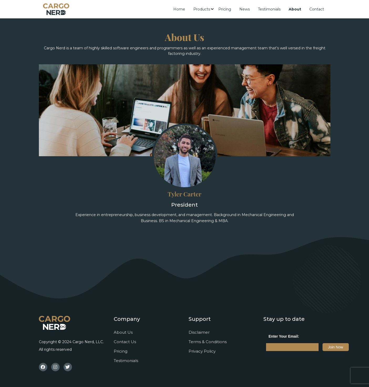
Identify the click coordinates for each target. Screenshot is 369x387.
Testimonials (269, 9)
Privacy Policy (202, 351)
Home (179, 9)
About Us (123, 332)
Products (201, 9)
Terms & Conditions (208, 341)
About (295, 9)
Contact (316, 9)
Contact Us (125, 341)
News (244, 9)
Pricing (224, 9)
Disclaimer (199, 332)
